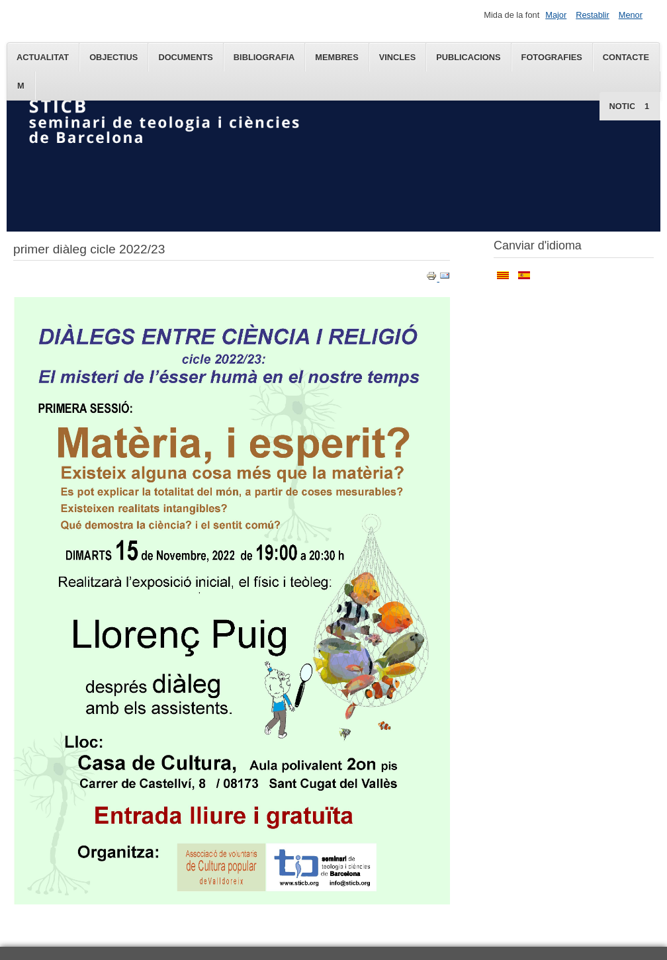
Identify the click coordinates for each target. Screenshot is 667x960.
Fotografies (551, 57)
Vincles (397, 57)
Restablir (592, 15)
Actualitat (43, 57)
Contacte (626, 57)
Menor (631, 15)
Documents (185, 57)
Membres (336, 57)
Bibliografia (264, 57)
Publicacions (468, 57)
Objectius (113, 57)
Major (555, 15)
